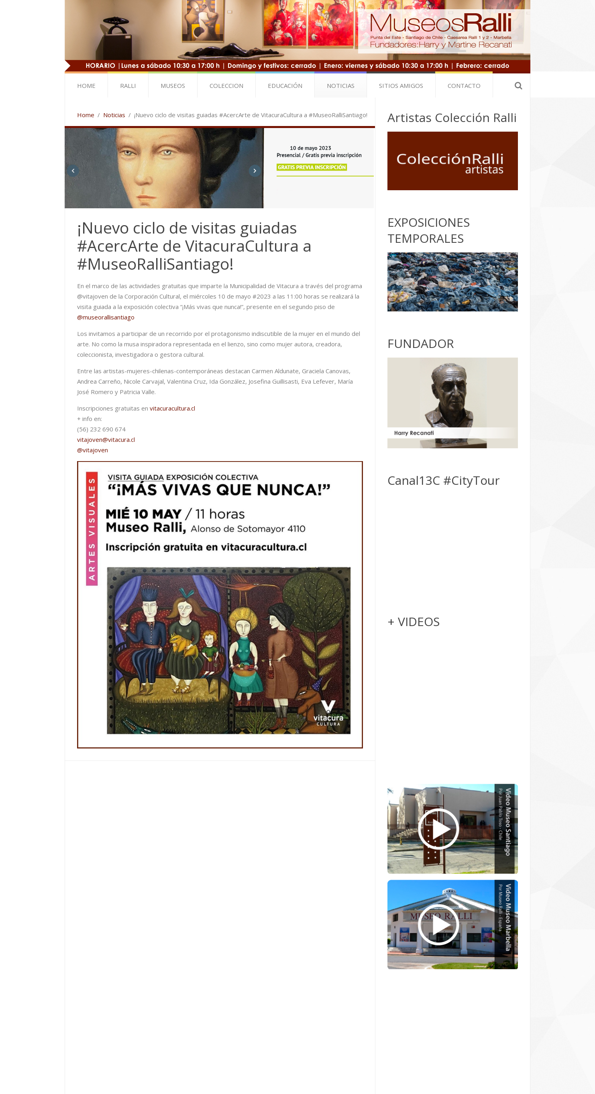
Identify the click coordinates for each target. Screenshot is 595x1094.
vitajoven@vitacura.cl (106, 439)
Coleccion (226, 85)
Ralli (128, 85)
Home (86, 85)
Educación (285, 85)
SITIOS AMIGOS (401, 85)
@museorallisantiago (105, 317)
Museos (173, 85)
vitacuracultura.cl (172, 408)
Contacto (464, 85)
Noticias (341, 85)
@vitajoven (92, 450)
